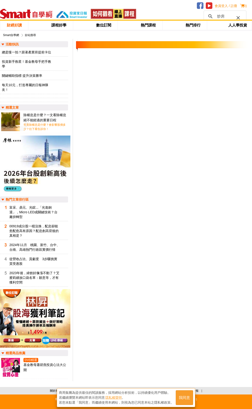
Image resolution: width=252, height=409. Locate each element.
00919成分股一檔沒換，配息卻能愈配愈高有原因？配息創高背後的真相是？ (34, 230)
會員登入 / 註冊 (226, 6)
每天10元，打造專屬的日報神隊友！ (25, 87)
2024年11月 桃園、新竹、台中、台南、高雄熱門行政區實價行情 (34, 247)
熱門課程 (148, 25)
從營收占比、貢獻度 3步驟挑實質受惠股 (33, 261)
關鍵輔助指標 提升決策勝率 (22, 75)
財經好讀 (14, 25)
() (245, 6)
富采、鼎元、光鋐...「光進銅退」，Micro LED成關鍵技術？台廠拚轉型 (33, 212)
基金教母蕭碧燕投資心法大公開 (44, 367)
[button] (237, 17)
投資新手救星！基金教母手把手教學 (26, 64)
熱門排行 (193, 25)
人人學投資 (237, 25)
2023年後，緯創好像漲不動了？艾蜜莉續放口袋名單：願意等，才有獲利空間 (34, 277)
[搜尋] (224, 16)
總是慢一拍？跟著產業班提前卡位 (26, 52)
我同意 (184, 398)
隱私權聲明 (113, 397)
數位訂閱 (103, 25)
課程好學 (58, 25)
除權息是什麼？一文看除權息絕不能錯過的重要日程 (44, 117)
